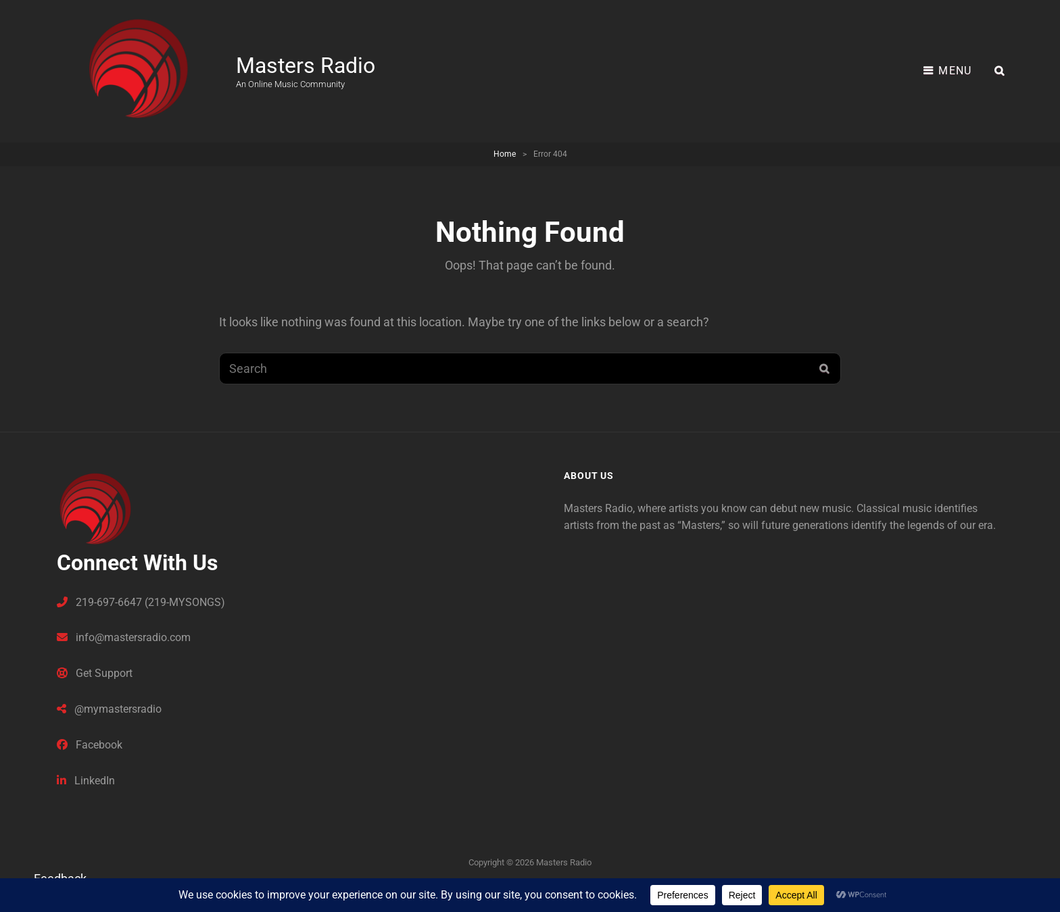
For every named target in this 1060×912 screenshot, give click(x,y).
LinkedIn (86, 780)
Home (504, 154)
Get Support (94, 673)
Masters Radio (305, 65)
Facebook (89, 744)
